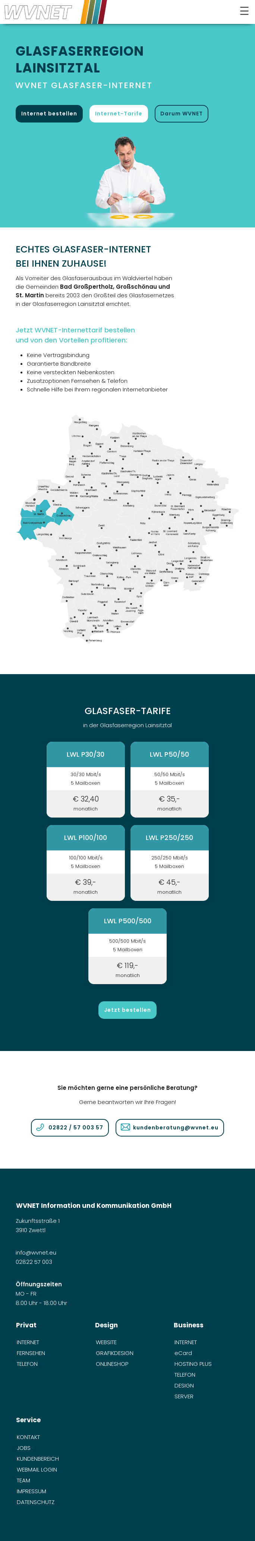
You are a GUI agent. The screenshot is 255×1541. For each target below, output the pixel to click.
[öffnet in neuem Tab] (127, 177)
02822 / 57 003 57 (75, 1127)
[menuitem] (49, 1342)
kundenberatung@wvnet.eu (175, 1127)
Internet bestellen (49, 113)
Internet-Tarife (118, 113)
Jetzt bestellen (127, 1010)
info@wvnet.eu (37, 1252)
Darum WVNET (181, 113)
